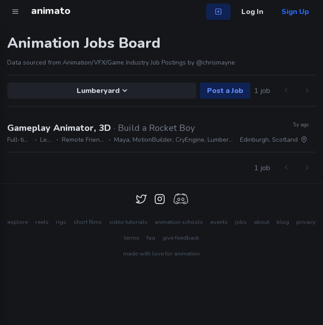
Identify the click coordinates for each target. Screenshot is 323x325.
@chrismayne (215, 62)
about (261, 222)
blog (283, 222)
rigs (61, 222)
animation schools (179, 222)
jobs (241, 222)
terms (131, 238)
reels (42, 222)
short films (88, 222)
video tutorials (128, 222)
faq (151, 238)
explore (17, 222)
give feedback (180, 238)
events (219, 222)
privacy (306, 222)
